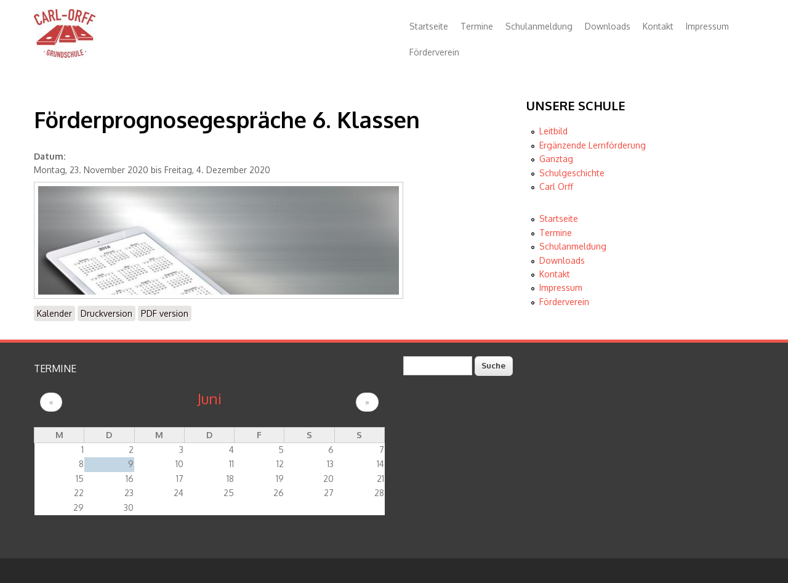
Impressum (707, 26)
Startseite (428, 26)
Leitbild (553, 131)
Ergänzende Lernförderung (592, 145)
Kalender (54, 313)
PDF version (164, 313)
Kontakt (658, 26)
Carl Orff (556, 186)
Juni (209, 398)
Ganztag (556, 158)
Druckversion (106, 313)
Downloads (607, 26)
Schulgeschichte (572, 173)
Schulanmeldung (539, 26)
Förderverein (434, 52)
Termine (476, 26)
